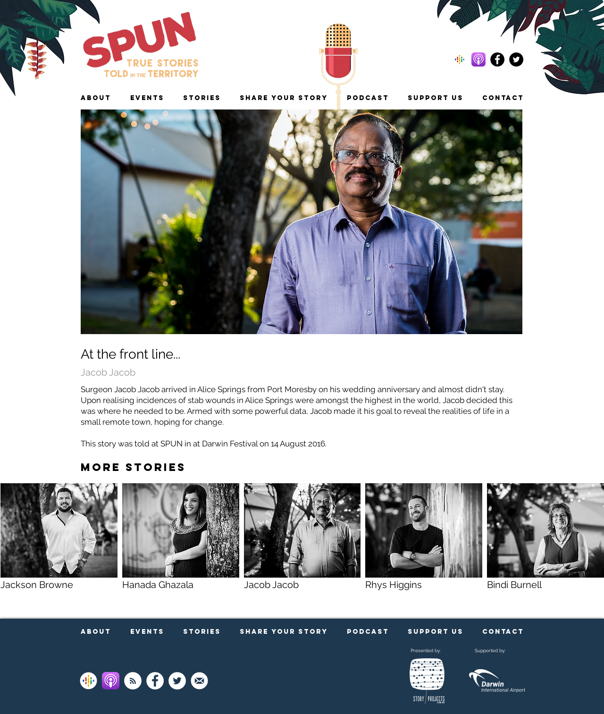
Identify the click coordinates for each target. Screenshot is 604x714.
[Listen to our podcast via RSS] (133, 680)
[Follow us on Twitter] (516, 59)
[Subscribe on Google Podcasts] (88, 680)
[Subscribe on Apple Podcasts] (110, 680)
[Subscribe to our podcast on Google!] (460, 59)
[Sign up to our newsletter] (199, 680)
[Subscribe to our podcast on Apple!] (478, 59)
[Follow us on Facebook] (497, 59)
